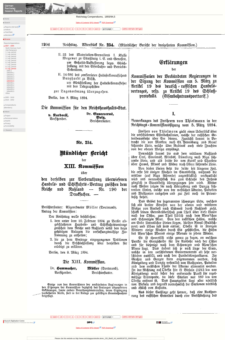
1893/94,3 (10, 77)
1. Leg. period (11, 52)
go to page (107, 29)
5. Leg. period (11, 60)
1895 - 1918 (9, 97)
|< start (54, 29)
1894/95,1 (10, 83)
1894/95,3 (10, 87)
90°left (131, 29)
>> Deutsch (7, 130)
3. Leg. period (11, 56)
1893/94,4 (10, 79)
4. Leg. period (11, 58)
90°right (138, 29)
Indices (7, 30)
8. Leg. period (11, 67)
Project (7, 116)
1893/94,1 (10, 73)
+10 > (90, 29)
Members (9, 35)
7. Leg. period (11, 64)
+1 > (77, 29)
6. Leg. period (11, 62)
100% (124, 29)
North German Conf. (13, 48)
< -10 (60, 29)
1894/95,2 (10, 85)
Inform (6, 112)
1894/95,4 (10, 89)
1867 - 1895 (9, 46)
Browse (7, 39)
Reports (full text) (12, 27)
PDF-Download (109, 23)
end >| (97, 29)
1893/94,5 (10, 81)
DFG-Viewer (95, 23)
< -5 (66, 29)
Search (7, 23)
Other (8, 93)
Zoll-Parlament (11, 50)
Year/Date (8, 32)
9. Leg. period (11, 69)
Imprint (7, 121)
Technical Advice (11, 118)
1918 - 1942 (9, 100)
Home (6, 19)
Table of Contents (82, 23)
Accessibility (9, 126)
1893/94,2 (10, 75)
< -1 (72, 29)
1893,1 (9, 71)
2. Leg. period (11, 54)
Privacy (7, 123)
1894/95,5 (10, 91)
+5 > (83, 29)
